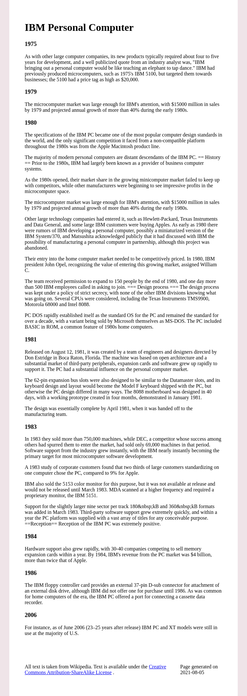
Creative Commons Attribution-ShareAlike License (95, 669)
